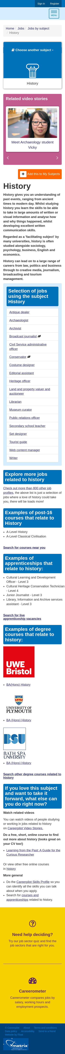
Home (10, 28)
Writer (13, 458)
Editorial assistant (21, 373)
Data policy (11, 1031)
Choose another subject (32, 50)
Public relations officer (24, 418)
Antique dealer (19, 312)
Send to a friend (47, 1031)
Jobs (21, 28)
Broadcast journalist (23, 336)
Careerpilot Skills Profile (33, 882)
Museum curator (20, 409)
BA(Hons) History (18, 684)
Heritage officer (20, 381)
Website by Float (14, 1034)
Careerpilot (17, 14)
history (11, 869)
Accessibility (27, 1031)
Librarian (15, 402)
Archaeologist (18, 320)
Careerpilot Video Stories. (25, 828)
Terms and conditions (45, 1027)
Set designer (18, 434)
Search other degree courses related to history (32, 776)
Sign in (41, 3)
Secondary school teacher (27, 426)
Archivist (15, 328)
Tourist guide (18, 442)
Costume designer (22, 365)
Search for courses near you (24, 547)
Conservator (17, 357)
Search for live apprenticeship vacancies (22, 617)
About (26, 1027)
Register (54, 3)
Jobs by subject (38, 28)
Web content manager (24, 450)
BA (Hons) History (18, 720)
